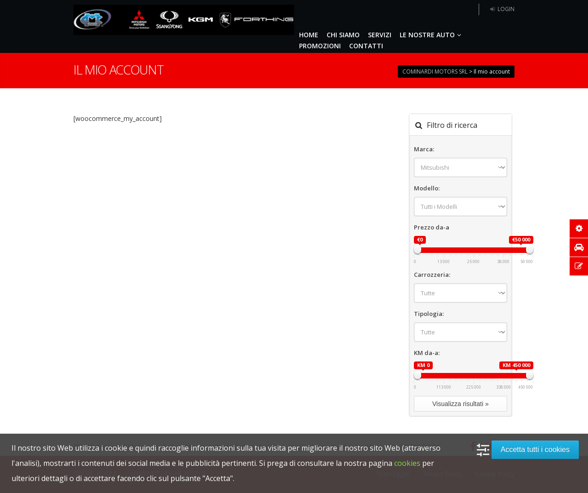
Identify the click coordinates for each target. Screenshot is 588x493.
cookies (407, 463)
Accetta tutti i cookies (535, 449)
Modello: (427, 188)
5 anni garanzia (445, 9)
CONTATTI (366, 45)
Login (501, 9)
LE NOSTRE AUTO (432, 34)
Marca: (424, 149)
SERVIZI (379, 34)
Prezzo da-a (431, 227)
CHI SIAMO (343, 34)
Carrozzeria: (432, 274)
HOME (308, 34)
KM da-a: (427, 353)
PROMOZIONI (320, 45)
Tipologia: (429, 314)
